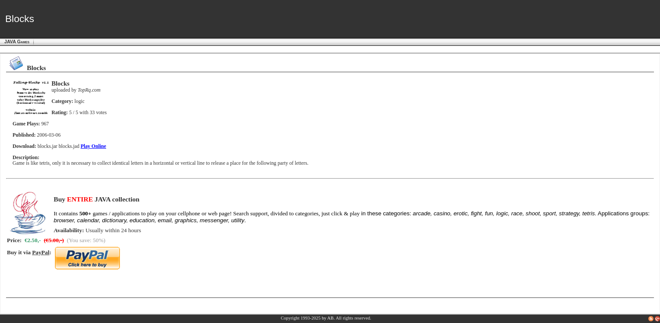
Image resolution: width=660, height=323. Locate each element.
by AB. (328, 318)
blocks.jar (48, 146)
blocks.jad (68, 146)
